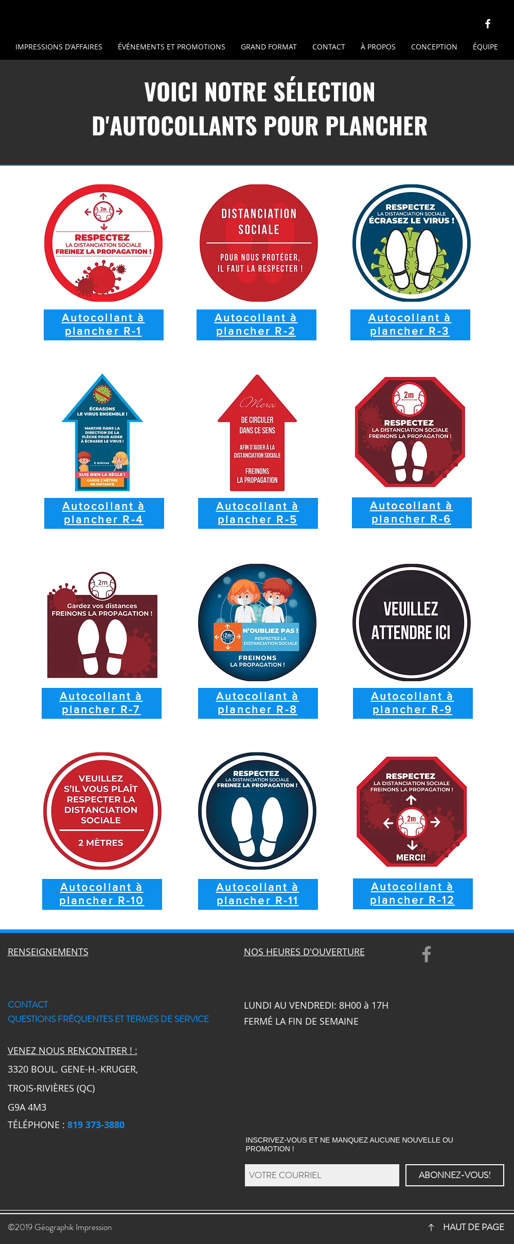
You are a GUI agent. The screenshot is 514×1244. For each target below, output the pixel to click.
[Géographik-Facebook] (488, 24)
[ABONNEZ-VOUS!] (454, 1175)
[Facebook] (426, 954)
